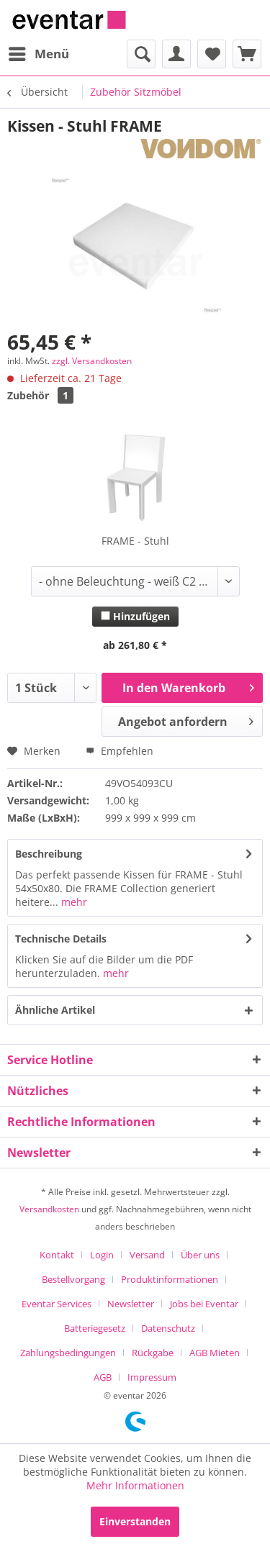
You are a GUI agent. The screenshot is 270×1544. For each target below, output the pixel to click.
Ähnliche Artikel (55, 1010)
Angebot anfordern (185, 720)
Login (102, 1254)
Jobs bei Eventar (204, 1303)
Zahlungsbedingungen (68, 1352)
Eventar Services (56, 1303)
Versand (147, 1254)
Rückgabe (153, 1352)
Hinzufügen (135, 616)
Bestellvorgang (73, 1279)
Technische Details (61, 938)
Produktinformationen (169, 1279)
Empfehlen (119, 751)
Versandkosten (49, 1209)
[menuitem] (38, 54)
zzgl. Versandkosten (92, 361)
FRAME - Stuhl (135, 541)
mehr (72, 902)
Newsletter (130, 1303)
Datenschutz (168, 1328)
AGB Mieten (214, 1352)
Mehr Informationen (135, 1485)
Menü (39, 52)
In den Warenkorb (188, 686)
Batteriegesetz (94, 1328)
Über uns (200, 1254)
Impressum (151, 1377)
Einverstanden (135, 1521)
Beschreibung (48, 853)
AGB (103, 1377)
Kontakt (57, 1254)
